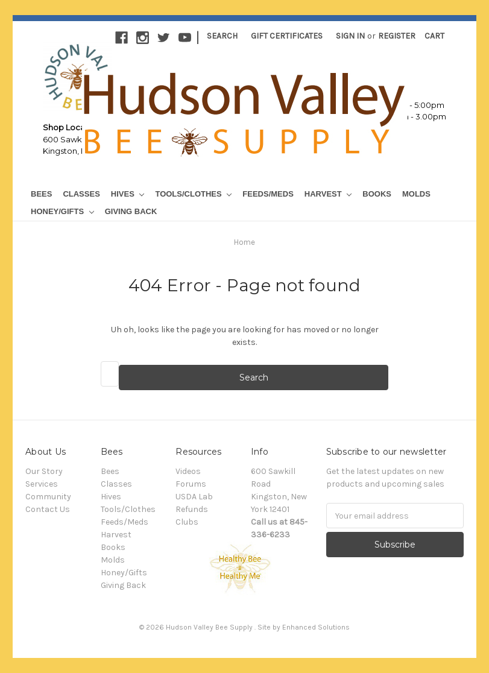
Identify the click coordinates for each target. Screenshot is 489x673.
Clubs (186, 522)
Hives (128, 193)
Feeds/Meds (268, 193)
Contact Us (47, 509)
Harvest (328, 193)
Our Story (44, 471)
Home (244, 242)
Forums (190, 484)
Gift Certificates (287, 36)
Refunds (191, 509)
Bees (41, 193)
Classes (81, 193)
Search (222, 36)
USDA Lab (194, 496)
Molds (416, 193)
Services (41, 484)
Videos (188, 471)
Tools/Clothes (193, 193)
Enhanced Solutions (316, 627)
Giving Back (131, 211)
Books (376, 193)
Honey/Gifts (62, 211)
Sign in (350, 36)
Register (396, 36)
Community (48, 496)
